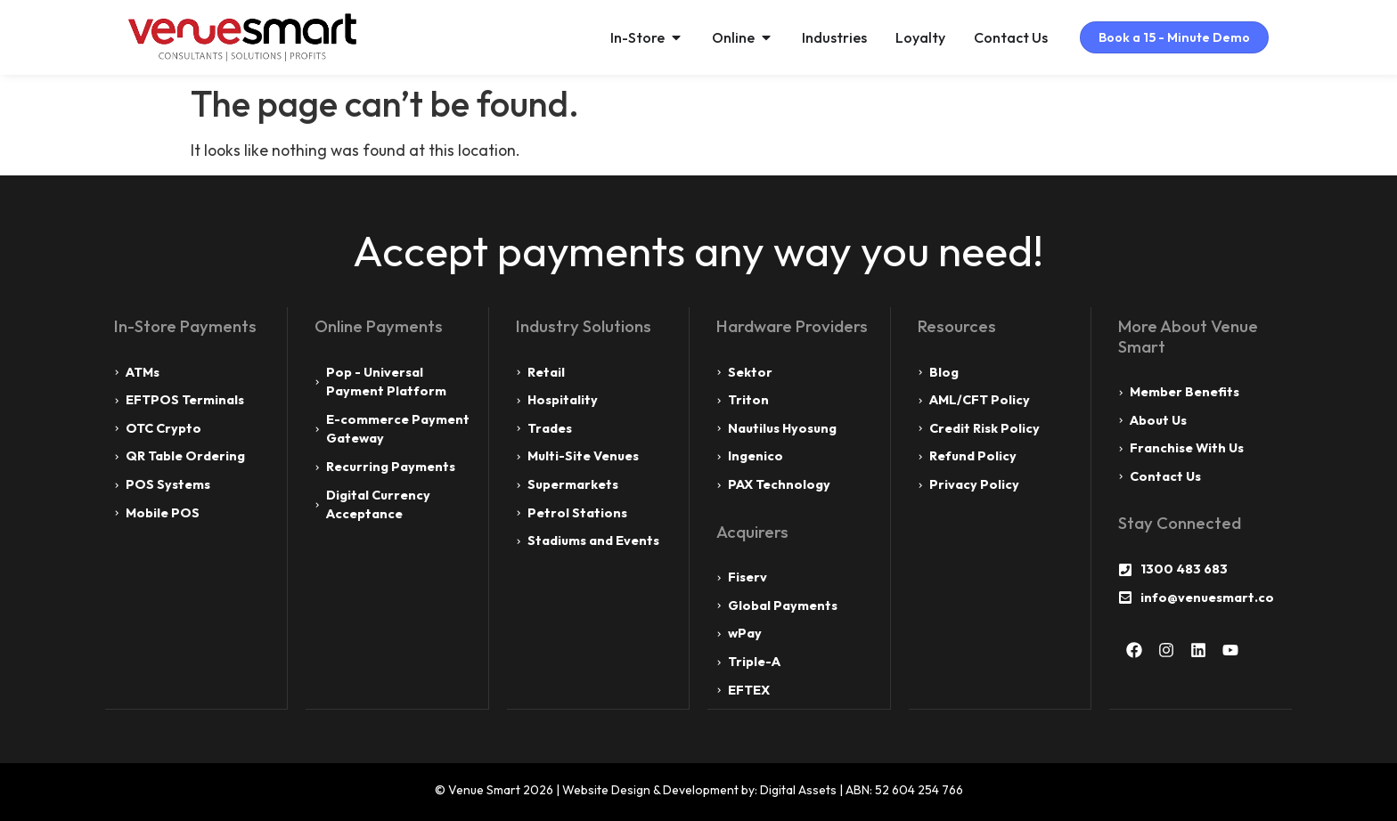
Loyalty (906, 37)
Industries (820, 37)
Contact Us (996, 37)
